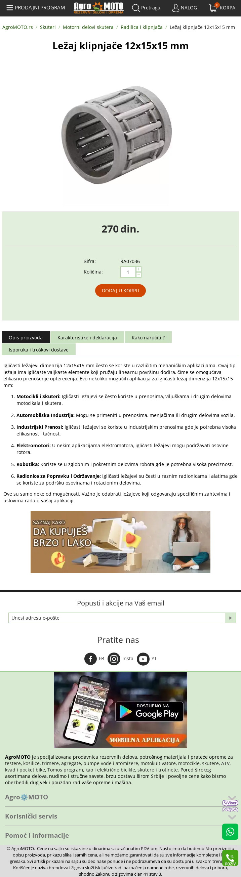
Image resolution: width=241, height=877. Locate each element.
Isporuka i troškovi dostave (39, 349)
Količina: (93, 271)
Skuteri (48, 27)
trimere (50, 763)
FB (94, 659)
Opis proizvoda (26, 337)
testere (13, 763)
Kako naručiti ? (148, 337)
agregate (71, 763)
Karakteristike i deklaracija (87, 337)
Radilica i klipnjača (142, 27)
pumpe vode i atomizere (110, 763)
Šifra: (90, 261)
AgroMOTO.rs (17, 27)
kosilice (31, 763)
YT (147, 659)
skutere (210, 763)
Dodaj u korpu (120, 290)
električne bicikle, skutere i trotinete (137, 769)
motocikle (189, 763)
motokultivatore (158, 763)
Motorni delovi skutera (88, 27)
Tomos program (65, 769)
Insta (120, 659)
